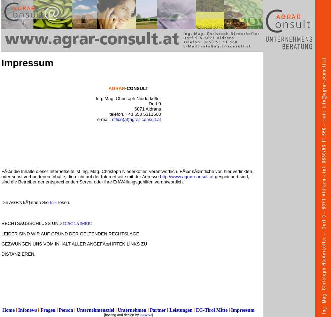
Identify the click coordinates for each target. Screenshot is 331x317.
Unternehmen (132, 310)
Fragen (47, 310)
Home (8, 310)
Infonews (27, 310)
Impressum (242, 310)
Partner (158, 310)
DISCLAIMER (77, 223)
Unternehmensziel (95, 310)
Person (66, 310)
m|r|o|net (146, 315)
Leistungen (180, 310)
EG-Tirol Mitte (212, 310)
